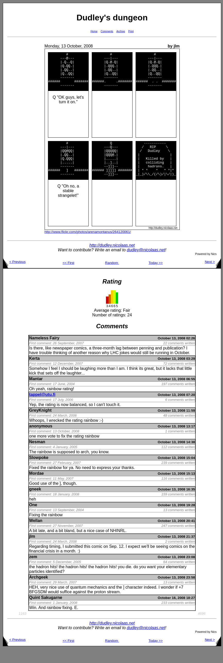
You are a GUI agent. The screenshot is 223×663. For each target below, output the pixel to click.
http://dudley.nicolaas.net (112, 259)
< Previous (14, 276)
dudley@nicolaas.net (146, 264)
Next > (213, 276)
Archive (121, 31)
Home (93, 31)
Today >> (155, 277)
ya (71, 481)
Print (131, 31)
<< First (68, 277)
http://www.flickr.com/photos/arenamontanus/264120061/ (88, 246)
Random (112, 277)
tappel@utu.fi (42, 408)
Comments (107, 31)
